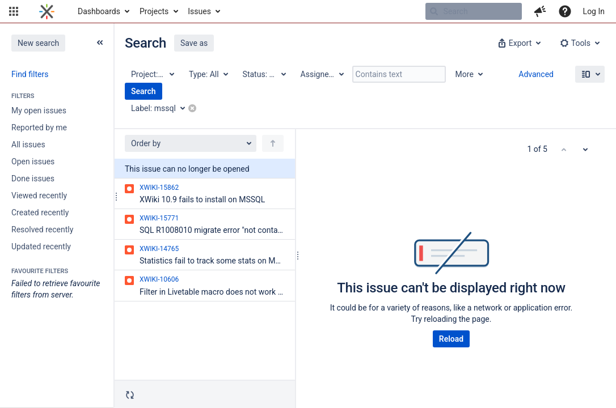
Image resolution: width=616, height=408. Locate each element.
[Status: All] (264, 74)
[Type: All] (208, 74)
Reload (451, 338)
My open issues (38, 110)
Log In (594, 11)
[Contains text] (399, 74)
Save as (194, 43)
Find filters (29, 74)
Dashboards (99, 11)
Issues (199, 11)
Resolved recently (42, 229)
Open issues (32, 161)
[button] (14, 11)
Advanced (536, 74)
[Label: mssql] (162, 108)
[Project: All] (152, 74)
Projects (154, 11)
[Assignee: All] (321, 74)
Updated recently (41, 246)
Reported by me (39, 127)
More (464, 74)
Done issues (32, 178)
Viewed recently (39, 195)
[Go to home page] (47, 11)
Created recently (40, 212)
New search (38, 43)
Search (143, 91)
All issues (28, 144)
